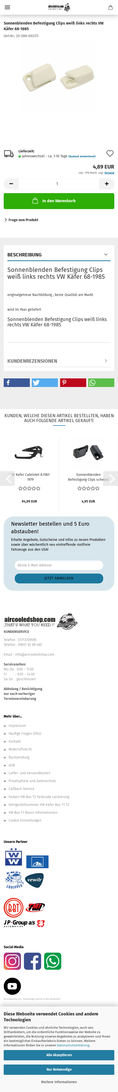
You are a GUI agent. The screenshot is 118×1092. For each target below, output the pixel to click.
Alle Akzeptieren (59, 1055)
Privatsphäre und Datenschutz (32, 781)
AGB (12, 765)
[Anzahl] (59, 183)
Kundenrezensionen (32, 361)
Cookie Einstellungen (25, 820)
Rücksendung (19, 757)
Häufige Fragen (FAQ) (25, 734)
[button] (11, 183)
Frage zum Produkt (23, 220)
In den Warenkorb (53, 200)
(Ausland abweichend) (82, 156)
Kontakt (15, 741)
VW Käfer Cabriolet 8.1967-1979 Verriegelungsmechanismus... (30, 477)
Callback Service (21, 789)
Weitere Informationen (59, 1082)
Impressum (17, 726)
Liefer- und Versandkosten (29, 773)
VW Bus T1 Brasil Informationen (33, 813)
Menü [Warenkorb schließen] (7, 7)
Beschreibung (24, 255)
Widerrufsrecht (20, 749)
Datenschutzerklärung (73, 1045)
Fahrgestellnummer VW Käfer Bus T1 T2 (39, 805)
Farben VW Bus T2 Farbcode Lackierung (39, 797)
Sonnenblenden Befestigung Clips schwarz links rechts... (88, 477)
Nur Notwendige (59, 1069)
